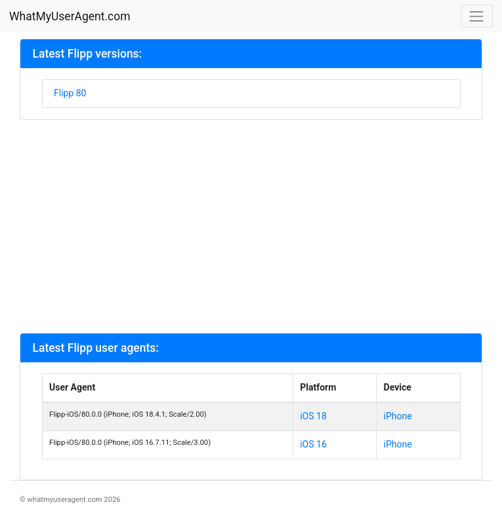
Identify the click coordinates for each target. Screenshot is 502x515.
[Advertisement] (251, 225)
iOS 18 (313, 416)
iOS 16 (313, 444)
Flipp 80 (70, 93)
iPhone (398, 416)
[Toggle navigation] (477, 16)
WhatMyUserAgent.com (70, 16)
